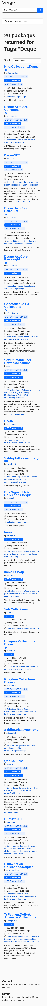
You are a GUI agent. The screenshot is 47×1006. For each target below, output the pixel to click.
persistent (8, 554)
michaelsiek (12, 116)
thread (16, 477)
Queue (7, 443)
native (23, 479)
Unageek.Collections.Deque (20, 642)
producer (16, 185)
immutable (35, 551)
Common (23, 788)
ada (14, 142)
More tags (19, 398)
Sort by (8, 60)
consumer (25, 185)
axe (34, 140)
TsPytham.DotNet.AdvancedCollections (20, 916)
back (6, 714)
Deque (28, 392)
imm (20, 554)
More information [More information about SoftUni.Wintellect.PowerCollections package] (18, 414)
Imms (8, 532)
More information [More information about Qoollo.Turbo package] (11, 812)
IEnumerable (9, 711)
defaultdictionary (20, 848)
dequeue (25, 96)
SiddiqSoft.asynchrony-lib (21, 459)
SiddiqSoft (11, 464)
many (14, 714)
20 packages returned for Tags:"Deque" (21, 42)
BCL (20, 790)
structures (8, 848)
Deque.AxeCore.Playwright (16, 258)
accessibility (12, 140)
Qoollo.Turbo (14, 761)
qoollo (10, 764)
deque (18, 96)
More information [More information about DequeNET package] (23, 201)
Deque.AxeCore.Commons (16, 108)
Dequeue (17, 440)
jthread (10, 477)
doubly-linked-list (22, 942)
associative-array (31, 337)
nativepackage (10, 482)
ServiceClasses (33, 788)
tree (6, 939)
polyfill (25, 339)
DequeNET (12, 155)
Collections (11, 709)
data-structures (26, 846)
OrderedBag (9, 398)
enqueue (20, 711)
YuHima (10, 612)
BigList (22, 392)
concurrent (36, 182)
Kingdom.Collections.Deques (20, 681)
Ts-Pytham (12, 920)
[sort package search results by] (27, 60)
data (35, 846)
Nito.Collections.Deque (21, 66)
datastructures (13, 846)
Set (12, 392)
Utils (16, 790)
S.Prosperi (12, 822)
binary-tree (9, 854)
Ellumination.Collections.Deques (18, 865)
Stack (33, 440)
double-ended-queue (22, 182)
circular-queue (25, 666)
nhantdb (10, 498)
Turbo (15, 788)
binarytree (32, 851)
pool (6, 479)
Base (6, 790)
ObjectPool (9, 793)
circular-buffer (13, 666)
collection (11, 96)
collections (20, 551)
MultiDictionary (10, 395)
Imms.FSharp (14, 572)
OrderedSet (23, 395)
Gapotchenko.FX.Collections (17, 305)
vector (7, 556)
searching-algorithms (30, 628)
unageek (11, 650)
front (34, 711)
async (34, 477)
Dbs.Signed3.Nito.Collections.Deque (18, 493)
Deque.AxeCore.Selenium (16, 209)
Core (11, 790)
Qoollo (9, 788)
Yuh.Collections (16, 609)
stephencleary (13, 73)
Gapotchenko (13, 313)
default (16, 851)
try (10, 714)
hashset (20, 337)
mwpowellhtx (13, 685)
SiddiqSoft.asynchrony (21, 729)
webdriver (20, 142)
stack (38, 936)
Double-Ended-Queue (20, 443)
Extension (27, 790)
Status (6, 993)
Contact (7, 981)
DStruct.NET (13, 819)
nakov (10, 366)
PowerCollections (23, 390)
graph (10, 939)
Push (24, 440)
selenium (20, 244)
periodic (22, 477)
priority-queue (10, 339)
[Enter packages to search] (19, 10)
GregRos (11, 535)
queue (33, 936)
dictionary (24, 851)
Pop (28, 440)
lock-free (8, 185)
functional (27, 554)
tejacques (11, 424)
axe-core (8, 142)
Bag (16, 392)
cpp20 (17, 479)
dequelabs (28, 140)
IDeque (20, 709)
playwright (20, 288)
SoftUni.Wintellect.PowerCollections (18, 361)
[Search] (40, 10)
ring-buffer (27, 669)
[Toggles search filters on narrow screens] (40, 21)
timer (29, 477)
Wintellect (11, 390)
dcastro (10, 158)
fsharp (28, 551)
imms (15, 554)
